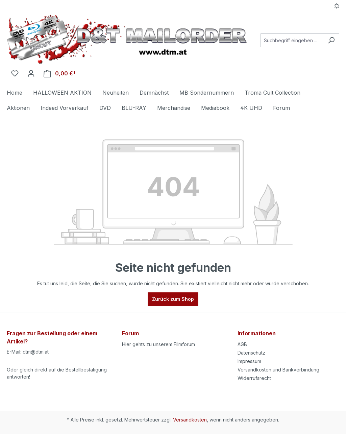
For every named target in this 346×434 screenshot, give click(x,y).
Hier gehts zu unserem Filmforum (158, 344)
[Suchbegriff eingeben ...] (292, 40)
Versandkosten (190, 420)
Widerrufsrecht (254, 378)
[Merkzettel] (15, 73)
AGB (242, 344)
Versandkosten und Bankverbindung (278, 369)
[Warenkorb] (59, 73)
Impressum (249, 361)
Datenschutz (251, 353)
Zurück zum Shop (173, 299)
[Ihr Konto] (31, 73)
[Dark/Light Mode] (337, 5)
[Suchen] (331, 40)
